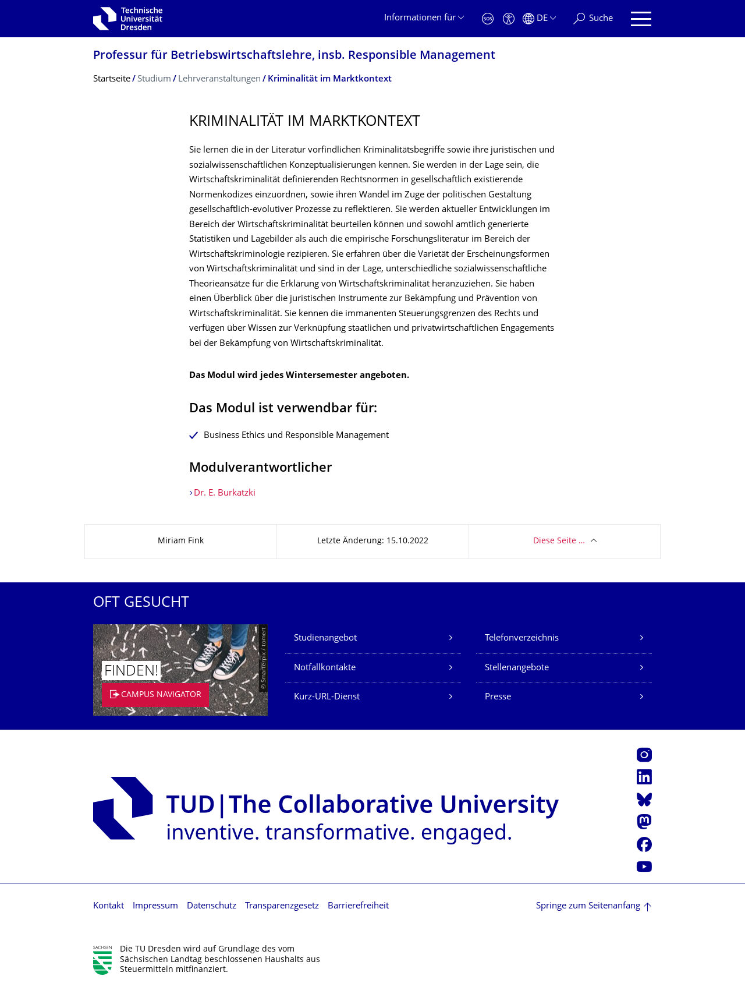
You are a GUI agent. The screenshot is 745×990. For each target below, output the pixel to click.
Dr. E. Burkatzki (226, 493)
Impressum (155, 906)
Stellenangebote (517, 668)
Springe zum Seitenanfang (588, 906)
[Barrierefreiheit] (508, 18)
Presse (498, 697)
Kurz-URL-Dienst (327, 697)
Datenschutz (211, 906)
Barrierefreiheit (358, 906)
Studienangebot (325, 638)
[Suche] (593, 19)
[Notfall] (487, 18)
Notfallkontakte (325, 668)
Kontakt (108, 906)
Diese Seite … (559, 541)
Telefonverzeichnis (522, 638)
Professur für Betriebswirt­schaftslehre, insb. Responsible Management (294, 56)
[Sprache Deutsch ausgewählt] (539, 19)
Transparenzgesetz (282, 906)
